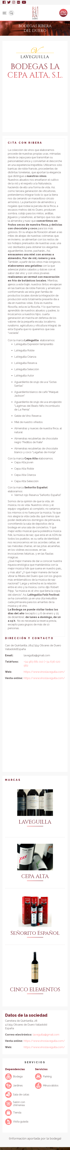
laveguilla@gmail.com (46, 1034)
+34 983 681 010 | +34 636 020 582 (42, 663)
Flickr (18, 2)
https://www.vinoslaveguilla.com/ (44, 671)
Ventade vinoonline (63, 12)
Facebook (4, 2)
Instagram (13, 2)
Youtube (24, 2)
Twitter (9, 2)
